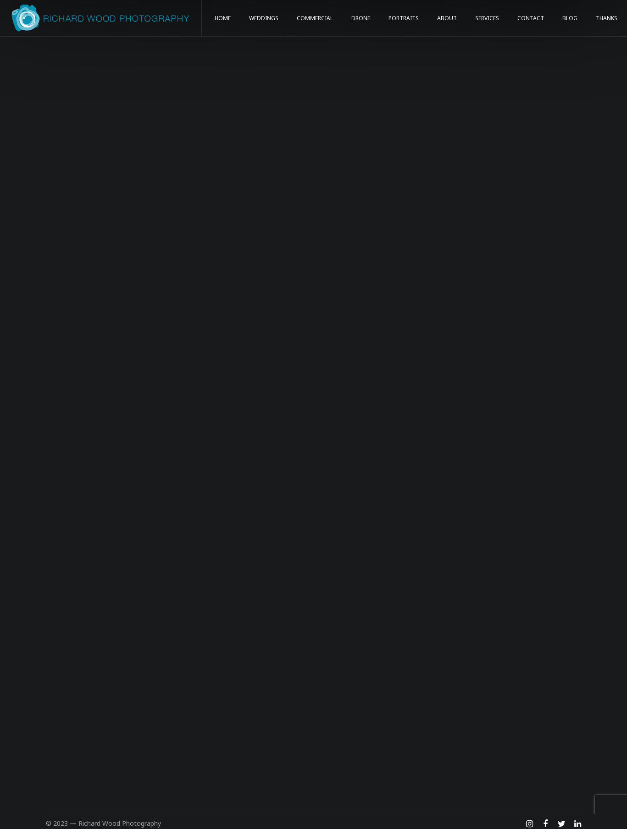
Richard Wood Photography (119, 823)
